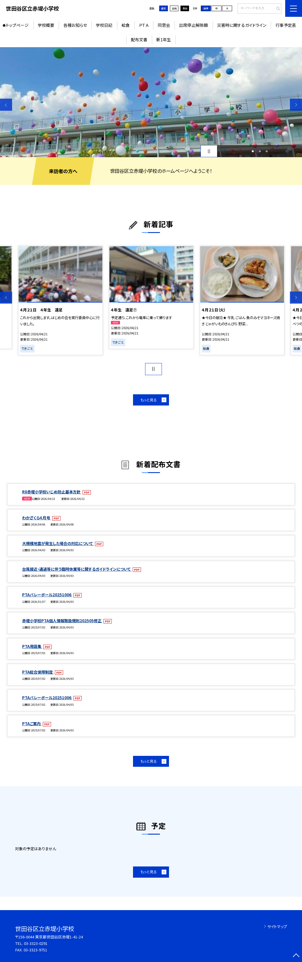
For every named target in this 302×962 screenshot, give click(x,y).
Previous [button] (6, 105)
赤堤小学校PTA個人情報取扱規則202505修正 (62, 620)
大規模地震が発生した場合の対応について (58, 543)
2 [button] (260, 151)
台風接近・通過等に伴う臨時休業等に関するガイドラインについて (77, 569)
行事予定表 (285, 25)
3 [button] (266, 151)
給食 (126, 25)
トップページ (17, 25)
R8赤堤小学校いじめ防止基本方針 (51, 492)
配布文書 (139, 39)
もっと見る (148, 400)
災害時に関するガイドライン (241, 25)
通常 (163, 8)
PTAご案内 (32, 723)
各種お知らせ (75, 25)
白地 (174, 8)
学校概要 (46, 25)
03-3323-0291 (35, 943)
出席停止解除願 (193, 25)
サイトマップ (277, 926)
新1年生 (163, 39)
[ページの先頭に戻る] (296, 956)
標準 (205, 8)
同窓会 (164, 25)
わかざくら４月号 (36, 518)
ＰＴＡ (144, 25)
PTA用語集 (32, 646)
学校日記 (104, 25)
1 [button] (253, 151)
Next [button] (296, 105)
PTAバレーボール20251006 (47, 594)
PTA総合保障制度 (38, 672)
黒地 (185, 8)
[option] (151, 102)
